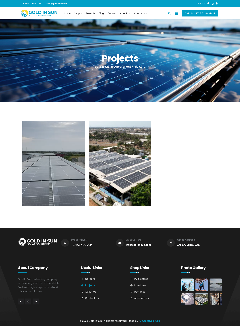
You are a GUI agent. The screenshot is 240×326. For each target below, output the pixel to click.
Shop (77, 13)
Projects (90, 13)
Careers (111, 13)
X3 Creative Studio (150, 321)
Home (67, 13)
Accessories (141, 298)
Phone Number (79, 239)
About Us (125, 13)
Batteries (139, 291)
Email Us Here (133, 239)
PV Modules (141, 279)
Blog (101, 13)
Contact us (140, 13)
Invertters (140, 285)
